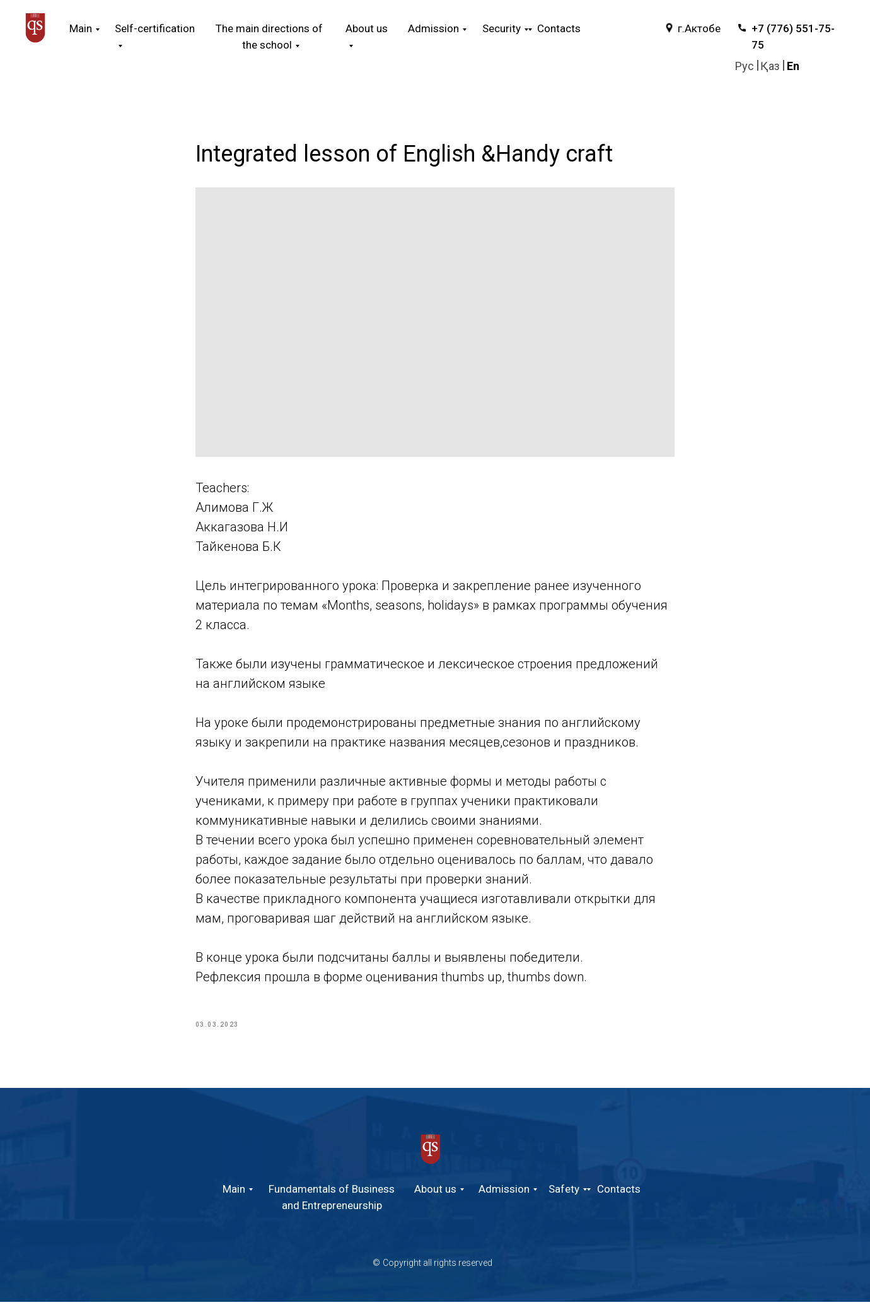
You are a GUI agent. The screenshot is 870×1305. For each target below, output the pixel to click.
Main (80, 28)
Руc (744, 66)
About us (435, 1192)
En (793, 66)
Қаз (770, 66)
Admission (504, 1192)
